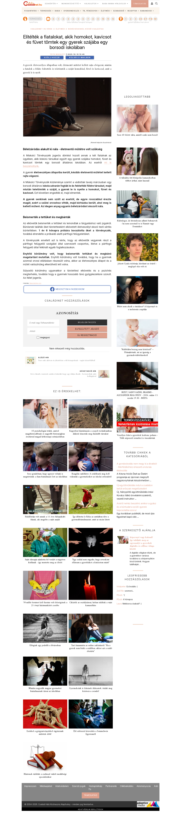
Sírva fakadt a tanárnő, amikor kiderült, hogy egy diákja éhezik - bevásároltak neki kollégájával (63, 375)
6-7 (145, 19)
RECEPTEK (132, 11)
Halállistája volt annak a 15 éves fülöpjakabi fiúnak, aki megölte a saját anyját (45, 518)
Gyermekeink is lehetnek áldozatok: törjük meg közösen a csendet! (90, 689)
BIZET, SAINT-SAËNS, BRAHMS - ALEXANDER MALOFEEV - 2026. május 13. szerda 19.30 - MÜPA (137, 395)
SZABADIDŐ (118, 11)
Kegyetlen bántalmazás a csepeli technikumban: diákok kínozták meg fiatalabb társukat (90, 432)
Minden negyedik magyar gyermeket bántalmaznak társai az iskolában (45, 689)
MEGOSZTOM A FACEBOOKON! (67, 289)
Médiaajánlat (46, 786)
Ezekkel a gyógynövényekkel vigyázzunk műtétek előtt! (45, 732)
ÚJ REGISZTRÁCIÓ (87, 335)
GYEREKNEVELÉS (71, 11)
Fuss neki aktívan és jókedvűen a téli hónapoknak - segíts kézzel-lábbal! (66, 360)
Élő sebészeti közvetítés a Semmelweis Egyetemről (90, 732)
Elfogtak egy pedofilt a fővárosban (45, 645)
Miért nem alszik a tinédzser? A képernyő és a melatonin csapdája (137, 308)
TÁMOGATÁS (139, 4)
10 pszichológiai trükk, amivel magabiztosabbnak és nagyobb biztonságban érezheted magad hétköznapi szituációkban (45, 434)
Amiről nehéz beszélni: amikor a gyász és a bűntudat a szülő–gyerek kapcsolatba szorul (136, 507)
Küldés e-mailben (79, 57)
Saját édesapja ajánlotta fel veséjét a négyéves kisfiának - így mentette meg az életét (45, 561)
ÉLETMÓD (105, 11)
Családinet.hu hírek (41, 29)
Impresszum (30, 786)
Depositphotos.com (35, 283)
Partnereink (111, 786)
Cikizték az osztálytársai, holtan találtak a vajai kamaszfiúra (90, 604)
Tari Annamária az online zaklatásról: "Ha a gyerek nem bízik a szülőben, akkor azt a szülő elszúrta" (90, 648)
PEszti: (121, 595)
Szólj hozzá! (52, 57)
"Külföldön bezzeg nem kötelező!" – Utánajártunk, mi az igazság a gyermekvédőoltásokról (137, 352)
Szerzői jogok (79, 786)
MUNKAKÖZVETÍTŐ (70, 4)
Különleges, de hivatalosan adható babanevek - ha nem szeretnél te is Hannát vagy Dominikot (137, 224)
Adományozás (144, 786)
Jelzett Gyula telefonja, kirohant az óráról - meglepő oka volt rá (137, 265)
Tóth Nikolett (58, 54)
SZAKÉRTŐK (50, 4)
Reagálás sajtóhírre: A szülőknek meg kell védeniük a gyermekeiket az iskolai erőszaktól (91, 475)
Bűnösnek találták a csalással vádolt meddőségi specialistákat (45, 775)
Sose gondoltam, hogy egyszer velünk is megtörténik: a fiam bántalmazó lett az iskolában (45, 475)
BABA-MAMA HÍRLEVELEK (114, 4)
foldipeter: (127, 586)
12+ (155, 19)
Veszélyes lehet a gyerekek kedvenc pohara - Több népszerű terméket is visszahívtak (137, 436)
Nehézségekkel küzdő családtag (86, 29)
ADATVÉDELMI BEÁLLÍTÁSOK (90, 809)
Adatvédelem (62, 786)
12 (113, 19)
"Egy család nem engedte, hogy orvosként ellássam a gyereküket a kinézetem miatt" (90, 561)
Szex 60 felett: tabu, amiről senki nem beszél (137, 135)
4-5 (140, 19)
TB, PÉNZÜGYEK (90, 11)
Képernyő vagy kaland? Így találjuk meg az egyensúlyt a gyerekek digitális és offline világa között (142, 543)
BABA (57, 11)
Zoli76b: (125, 591)
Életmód (60, 29)
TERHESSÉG (45, 11)
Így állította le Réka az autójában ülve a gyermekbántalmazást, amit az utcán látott (91, 518)
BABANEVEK (146, 11)
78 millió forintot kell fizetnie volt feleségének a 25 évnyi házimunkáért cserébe (45, 604)
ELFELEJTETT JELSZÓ (87, 329)
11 (108, 19)
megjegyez (45, 337)
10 (103, 19)
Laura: (129, 603)
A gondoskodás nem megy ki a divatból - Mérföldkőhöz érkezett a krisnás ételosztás (137, 467)
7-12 (150, 19)
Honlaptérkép (95, 786)
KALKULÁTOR (90, 4)
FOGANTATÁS (30, 11)
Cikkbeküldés (126, 786)
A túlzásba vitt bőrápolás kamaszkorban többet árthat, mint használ (137, 179)
